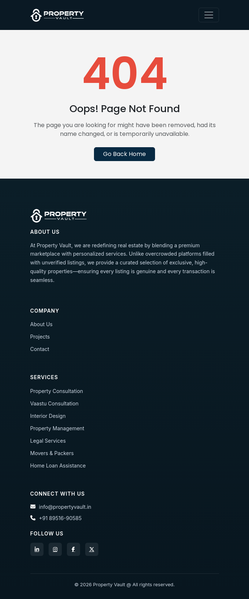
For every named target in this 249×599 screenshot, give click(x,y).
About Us (41, 324)
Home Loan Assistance (58, 465)
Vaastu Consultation (54, 403)
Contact (39, 349)
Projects (40, 336)
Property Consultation (56, 391)
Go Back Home (124, 154)
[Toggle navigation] (209, 15)
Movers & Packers (52, 453)
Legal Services (48, 441)
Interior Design (48, 416)
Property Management (57, 428)
